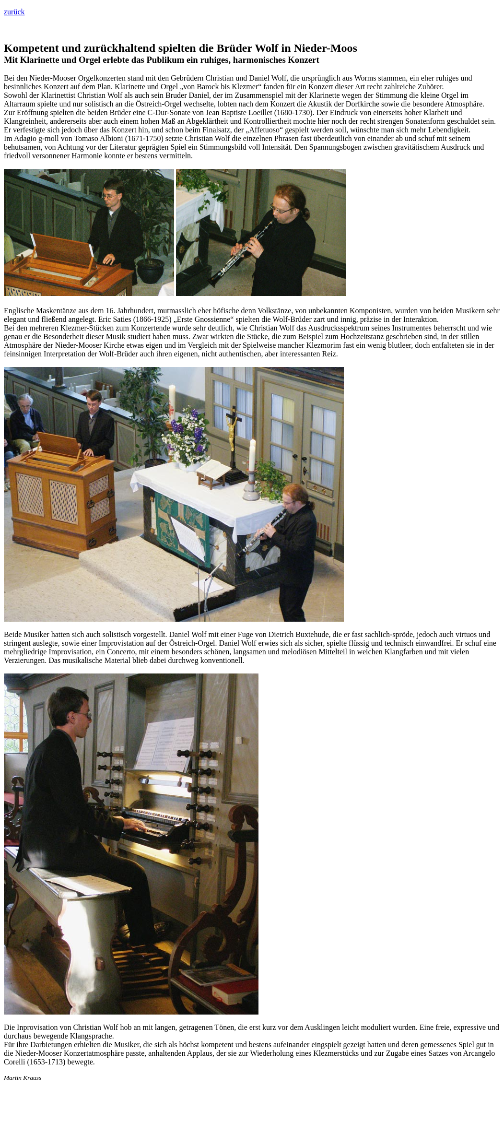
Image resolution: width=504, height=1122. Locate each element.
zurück (14, 12)
